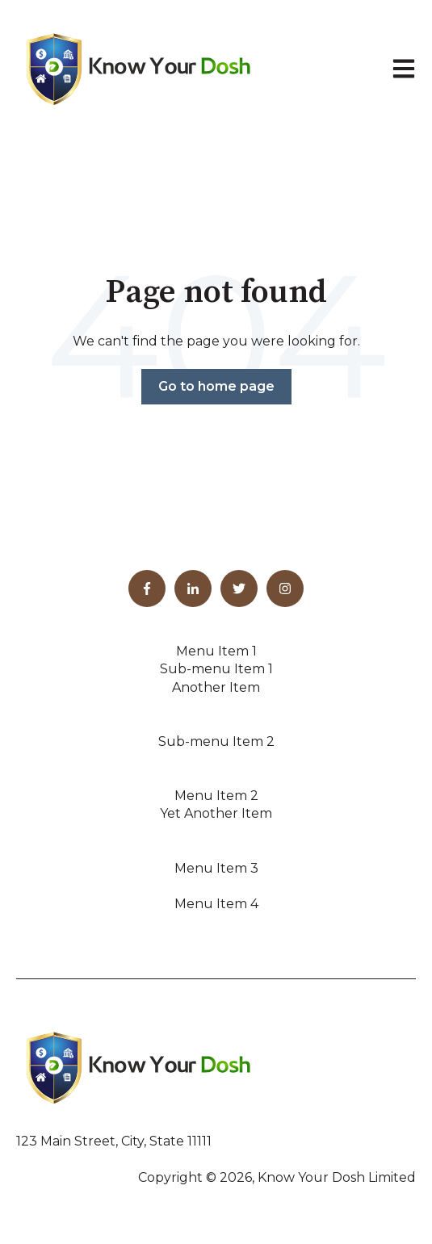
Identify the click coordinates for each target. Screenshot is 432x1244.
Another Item (216, 687)
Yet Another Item (216, 813)
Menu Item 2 (216, 795)
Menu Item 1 (216, 651)
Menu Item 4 (216, 903)
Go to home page (216, 386)
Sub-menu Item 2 (216, 741)
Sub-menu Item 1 (216, 668)
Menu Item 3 (216, 868)
